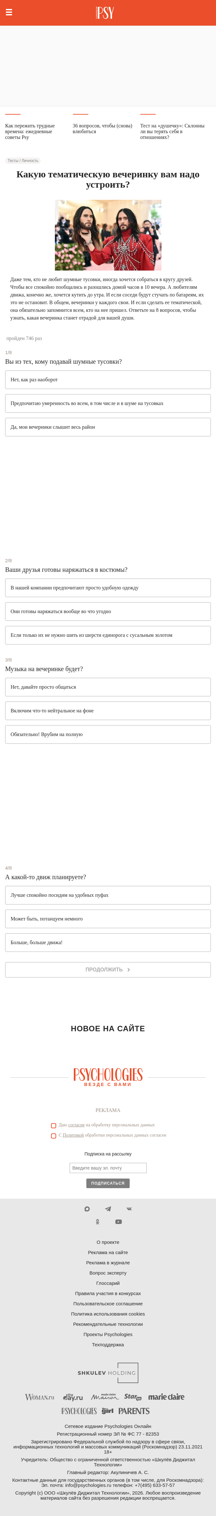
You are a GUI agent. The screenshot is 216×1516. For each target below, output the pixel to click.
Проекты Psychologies (108, 1334)
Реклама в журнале (108, 1262)
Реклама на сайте (108, 1252)
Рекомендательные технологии (108, 1324)
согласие (76, 1125)
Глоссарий (108, 1283)
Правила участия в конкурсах (108, 1293)
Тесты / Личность (23, 160)
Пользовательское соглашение (108, 1303)
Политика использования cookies (108, 1314)
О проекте (108, 1242)
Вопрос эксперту (108, 1273)
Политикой (73, 1135)
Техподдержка (108, 1344)
